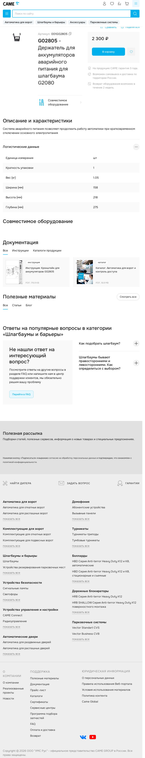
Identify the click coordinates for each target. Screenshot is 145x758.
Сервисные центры (42, 708)
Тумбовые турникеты (85, 540)
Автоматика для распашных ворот (25, 513)
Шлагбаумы (10, 561)
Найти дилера (17, 483)
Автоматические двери (20, 637)
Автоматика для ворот (18, 22)
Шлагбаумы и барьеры (51, 22)
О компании (11, 682)
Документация (39, 684)
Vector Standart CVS (85, 627)
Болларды (79, 556)
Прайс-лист (38, 690)
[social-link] (83, 737)
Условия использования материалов (106, 690)
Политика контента (94, 696)
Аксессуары (77, 22)
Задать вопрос (74, 483)
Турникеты (80, 529)
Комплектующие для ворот (23, 529)
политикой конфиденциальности (20, 462)
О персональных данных (98, 678)
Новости (8, 698)
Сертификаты (39, 702)
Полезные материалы (44, 678)
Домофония (80, 502)
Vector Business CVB (85, 634)
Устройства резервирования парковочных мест (34, 567)
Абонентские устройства (88, 507)
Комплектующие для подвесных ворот (28, 540)
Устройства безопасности (22, 583)
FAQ (33, 724)
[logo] (11, 3)
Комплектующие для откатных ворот (27, 534)
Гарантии (128, 483)
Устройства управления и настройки (30, 610)
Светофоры (10, 594)
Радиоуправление (15, 621)
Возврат (35, 736)
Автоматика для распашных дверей (26, 648)
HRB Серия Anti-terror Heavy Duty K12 (97, 596)
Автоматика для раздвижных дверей (27, 642)
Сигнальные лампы (15, 588)
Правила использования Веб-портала (107, 684)
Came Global (90, 701)
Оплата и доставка (42, 730)
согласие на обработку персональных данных (72, 458)
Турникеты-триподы (85, 534)
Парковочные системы (104, 22)
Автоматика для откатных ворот (24, 507)
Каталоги (36, 696)
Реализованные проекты (13, 690)
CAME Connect (12, 615)
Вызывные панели (84, 513)
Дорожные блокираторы (90, 591)
